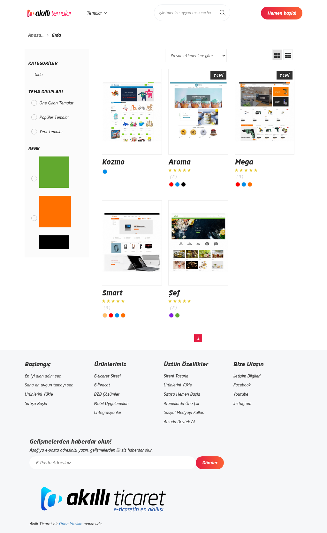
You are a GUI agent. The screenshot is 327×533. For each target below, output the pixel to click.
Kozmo (113, 161)
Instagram (242, 403)
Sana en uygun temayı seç (49, 384)
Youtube (240, 394)
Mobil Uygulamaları (111, 403)
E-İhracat (102, 384)
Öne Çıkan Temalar (56, 102)
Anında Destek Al (179, 421)
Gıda (38, 74)
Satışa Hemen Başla (182, 394)
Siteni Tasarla (176, 375)
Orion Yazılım (70, 523)
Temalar (97, 13)
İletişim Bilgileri (246, 375)
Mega (244, 161)
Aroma (179, 161)
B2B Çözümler (106, 394)
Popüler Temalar (54, 117)
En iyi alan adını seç (43, 375)
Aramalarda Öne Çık (181, 403)
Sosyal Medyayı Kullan (184, 412)
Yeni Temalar (51, 131)
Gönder (209, 463)
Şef (173, 292)
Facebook (241, 384)
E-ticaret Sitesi (107, 375)
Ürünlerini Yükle (39, 394)
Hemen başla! (281, 13)
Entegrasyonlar (107, 412)
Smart (112, 292)
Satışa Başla (36, 403)
